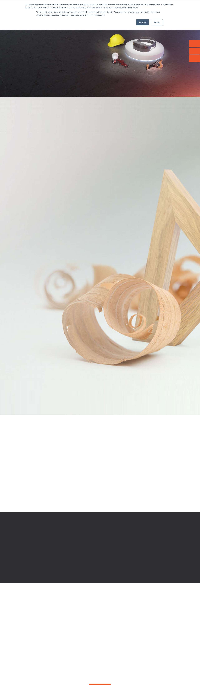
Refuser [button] (156, 22)
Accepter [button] (142, 22)
